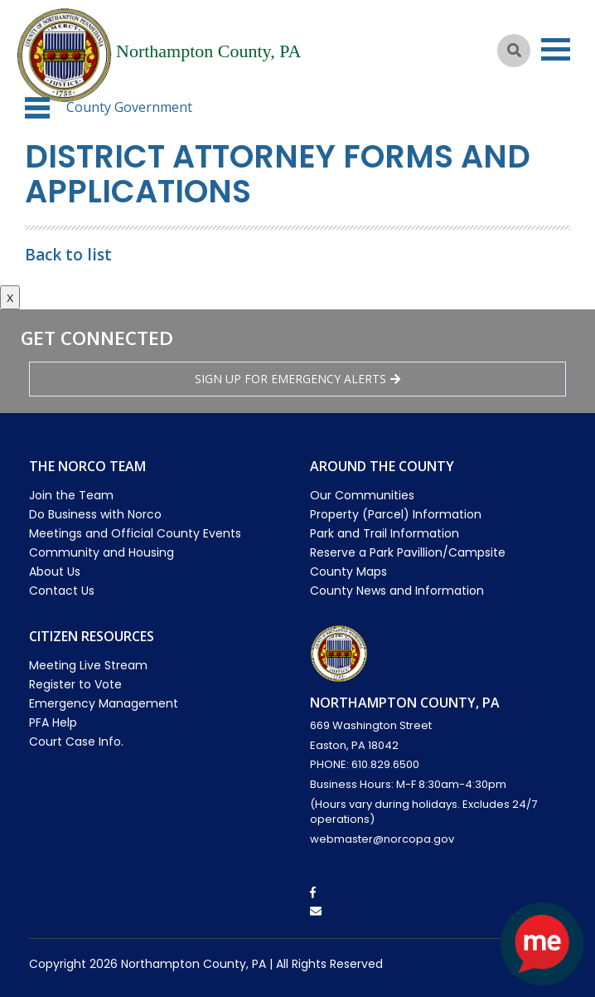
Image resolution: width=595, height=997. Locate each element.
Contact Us (61, 590)
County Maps (348, 571)
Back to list (68, 254)
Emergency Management (103, 703)
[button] (37, 108)
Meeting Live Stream (88, 665)
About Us (54, 571)
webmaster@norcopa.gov (382, 839)
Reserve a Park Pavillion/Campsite (408, 552)
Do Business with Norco (95, 514)
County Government (129, 107)
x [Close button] (10, 297)
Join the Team (71, 495)
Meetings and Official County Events (135, 533)
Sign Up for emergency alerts (297, 379)
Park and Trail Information (384, 533)
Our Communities (362, 495)
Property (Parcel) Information (395, 514)
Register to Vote (75, 684)
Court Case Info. (76, 741)
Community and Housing (101, 552)
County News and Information (397, 590)
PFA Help (53, 722)
